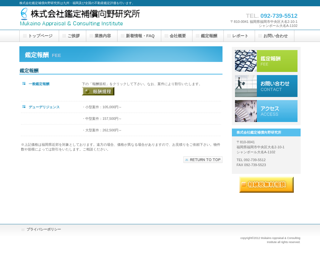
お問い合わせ (266, 86)
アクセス (266, 111)
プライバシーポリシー (44, 229)
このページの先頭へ (202, 159)
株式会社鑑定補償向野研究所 (81, 18)
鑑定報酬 (266, 61)
